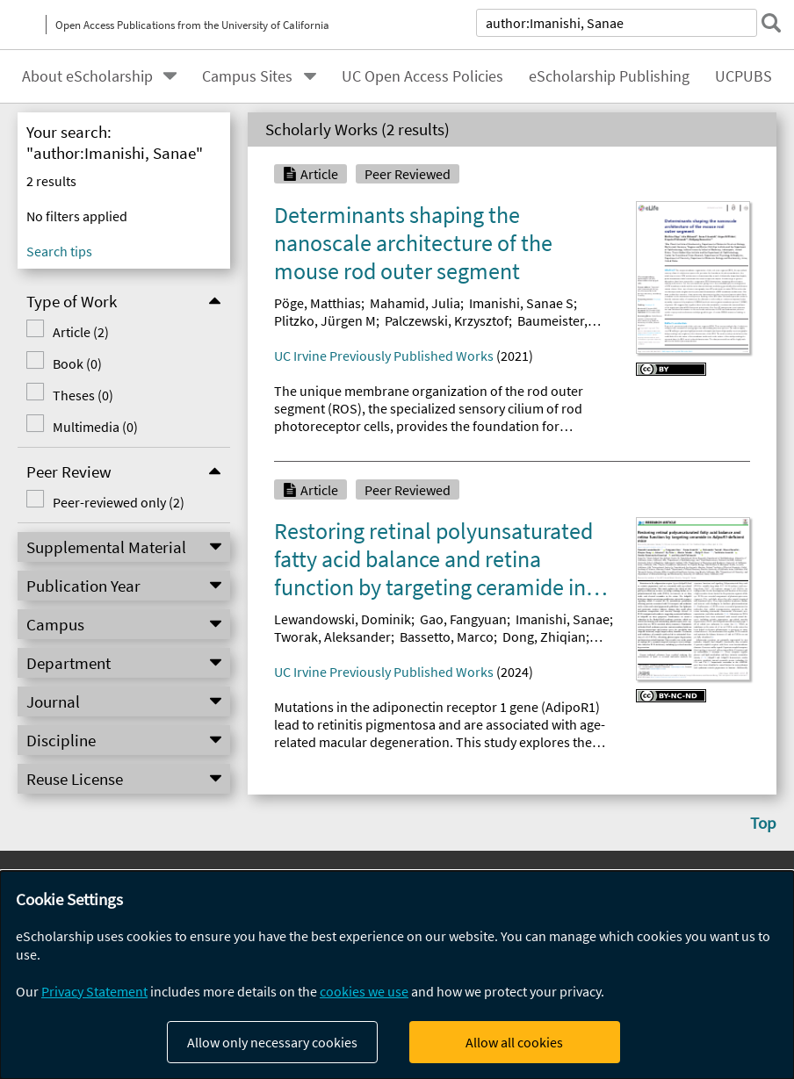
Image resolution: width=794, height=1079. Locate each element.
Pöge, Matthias (317, 303)
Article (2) (81, 332)
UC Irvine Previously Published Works (384, 355)
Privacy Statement (94, 991)
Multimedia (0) (95, 426)
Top (763, 822)
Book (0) (77, 363)
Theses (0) (83, 395)
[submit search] (771, 23)
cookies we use (364, 991)
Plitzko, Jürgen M (325, 320)
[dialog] (397, 975)
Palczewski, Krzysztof (447, 320)
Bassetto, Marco (447, 636)
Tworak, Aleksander (332, 636)
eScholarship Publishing (609, 76)
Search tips (59, 251)
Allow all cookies (514, 1042)
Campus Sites (247, 76)
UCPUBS (743, 76)
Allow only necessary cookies (272, 1042)
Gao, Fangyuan (463, 619)
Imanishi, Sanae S (521, 303)
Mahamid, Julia (415, 303)
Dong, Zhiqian (544, 636)
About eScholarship (87, 76)
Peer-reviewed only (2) (118, 502)
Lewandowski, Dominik (342, 619)
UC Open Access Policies (422, 76)
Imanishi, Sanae (563, 619)
